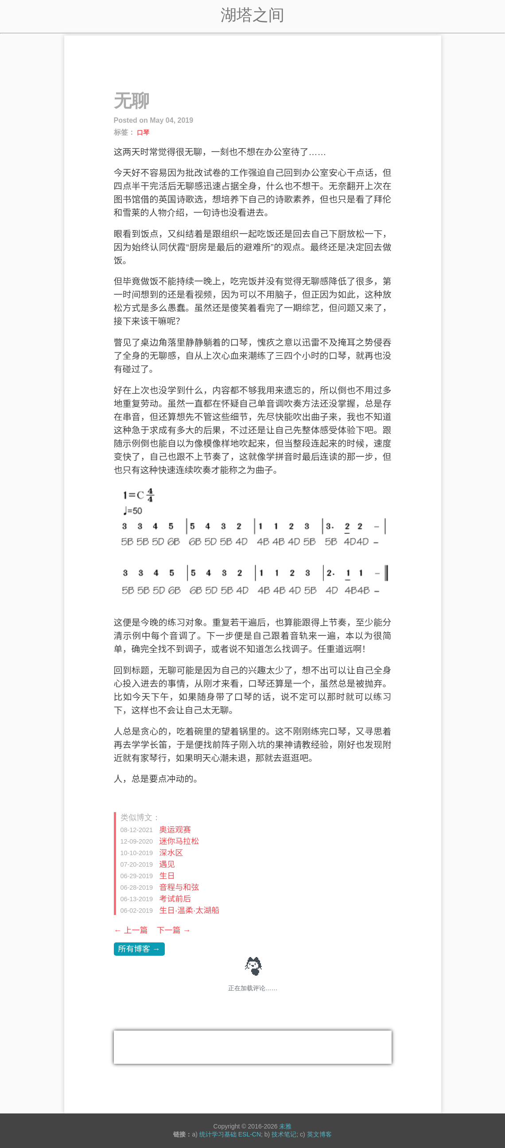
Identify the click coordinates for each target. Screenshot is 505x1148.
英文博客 (319, 1134)
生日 (167, 875)
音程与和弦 (179, 887)
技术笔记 (284, 1134)
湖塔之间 (252, 15)
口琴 (143, 132)
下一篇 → (174, 930)
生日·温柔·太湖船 (189, 910)
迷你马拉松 (179, 841)
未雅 (285, 1126)
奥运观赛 (175, 829)
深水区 (171, 852)
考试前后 (175, 898)
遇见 (167, 864)
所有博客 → (139, 949)
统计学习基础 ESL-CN (230, 1134)
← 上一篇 (131, 930)
